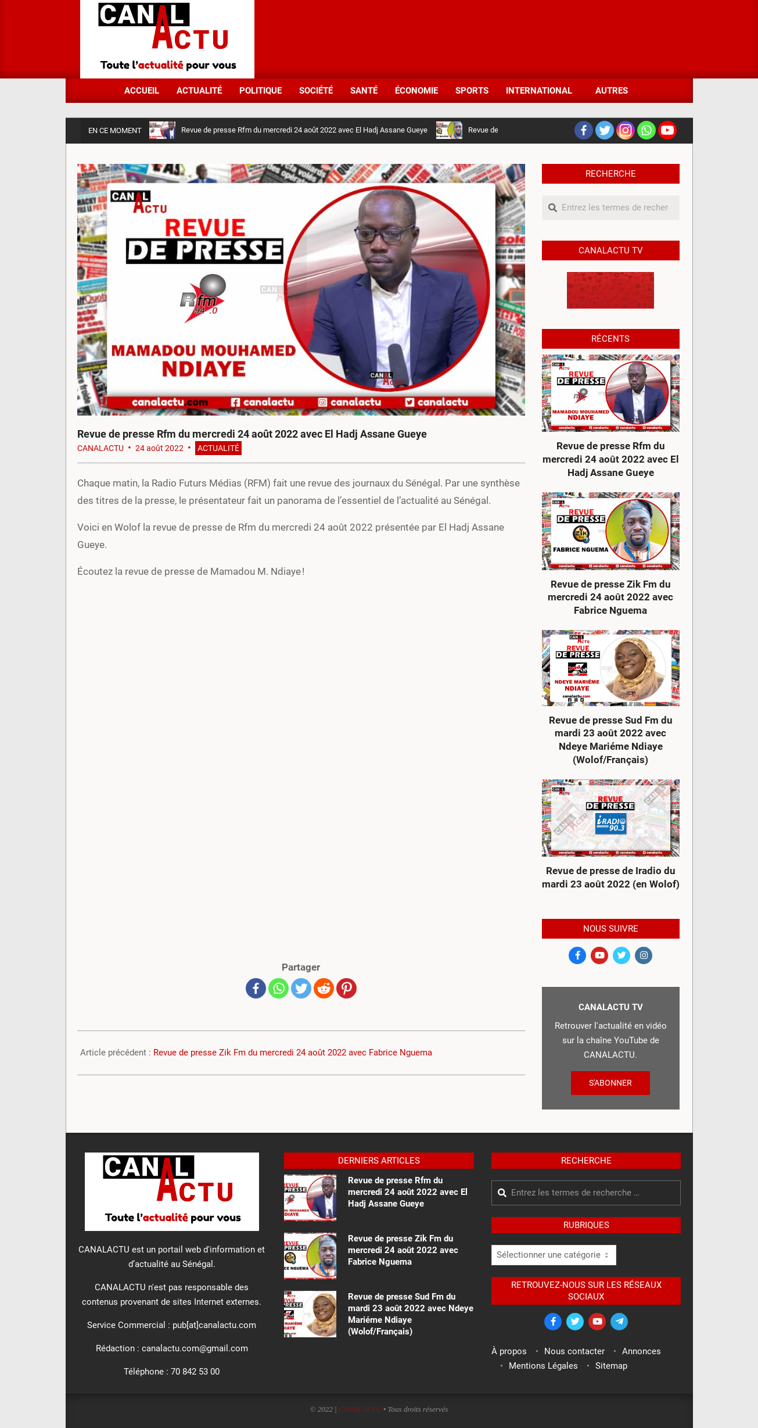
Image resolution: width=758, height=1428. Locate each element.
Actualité (218, 448)
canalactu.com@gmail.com (195, 1348)
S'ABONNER (610, 1082)
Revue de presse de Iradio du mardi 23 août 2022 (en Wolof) (611, 877)
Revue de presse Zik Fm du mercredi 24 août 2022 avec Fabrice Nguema (292, 1052)
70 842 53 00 (195, 1371)
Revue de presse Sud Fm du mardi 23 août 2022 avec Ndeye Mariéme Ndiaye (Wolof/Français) (611, 739)
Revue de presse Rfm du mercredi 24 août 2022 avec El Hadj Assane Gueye (304, 130)
